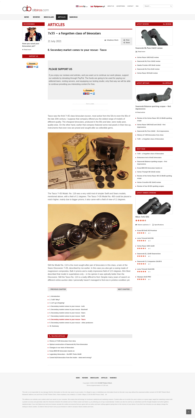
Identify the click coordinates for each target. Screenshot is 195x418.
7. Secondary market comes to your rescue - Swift (67, 316)
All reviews (167, 24)
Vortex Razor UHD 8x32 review (148, 57)
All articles (167, 83)
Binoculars (49, 17)
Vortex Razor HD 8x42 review (147, 73)
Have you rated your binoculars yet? (30, 44)
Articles (62, 17)
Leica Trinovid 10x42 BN (145, 269)
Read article (140, 112)
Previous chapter (57, 289)
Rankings (74, 17)
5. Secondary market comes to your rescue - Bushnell (68, 309)
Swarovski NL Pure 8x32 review (148, 69)
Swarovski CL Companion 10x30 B (149, 261)
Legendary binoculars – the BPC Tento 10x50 (65, 354)
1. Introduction (54, 296)
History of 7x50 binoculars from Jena (62, 341)
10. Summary (54, 326)
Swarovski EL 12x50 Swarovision (149, 254)
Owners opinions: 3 (142, 225)
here (41, 406)
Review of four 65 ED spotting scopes (150, 186)
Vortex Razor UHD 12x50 (145, 246)
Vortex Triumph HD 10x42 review (148, 172)
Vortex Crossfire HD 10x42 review (149, 182)
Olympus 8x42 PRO (144, 277)
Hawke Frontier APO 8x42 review (148, 65)
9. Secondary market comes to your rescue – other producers (71, 323)
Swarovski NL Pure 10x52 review (148, 61)
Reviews (36, 17)
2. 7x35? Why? (54, 300)
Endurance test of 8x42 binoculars (149, 157)
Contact (130, 6)
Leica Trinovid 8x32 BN (145, 238)
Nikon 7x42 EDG (142, 217)
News (26, 17)
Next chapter (124, 289)
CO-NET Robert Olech (105, 383)
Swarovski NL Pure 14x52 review (149, 48)
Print (126, 40)
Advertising (120, 6)
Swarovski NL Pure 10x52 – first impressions (153, 131)
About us (110, 6)
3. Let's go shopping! (56, 303)
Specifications (158, 225)
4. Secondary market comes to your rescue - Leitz (67, 306)
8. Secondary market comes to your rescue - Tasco (67, 319)
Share (126, 42)
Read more (26, 49)
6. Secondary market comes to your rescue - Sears (67, 313)
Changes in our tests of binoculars (61, 347)
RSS (137, 6)
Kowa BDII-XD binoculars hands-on (61, 351)
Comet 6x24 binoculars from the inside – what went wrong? (70, 357)
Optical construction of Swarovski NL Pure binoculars (68, 344)
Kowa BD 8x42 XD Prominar (147, 230)
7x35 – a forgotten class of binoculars (150, 139)
